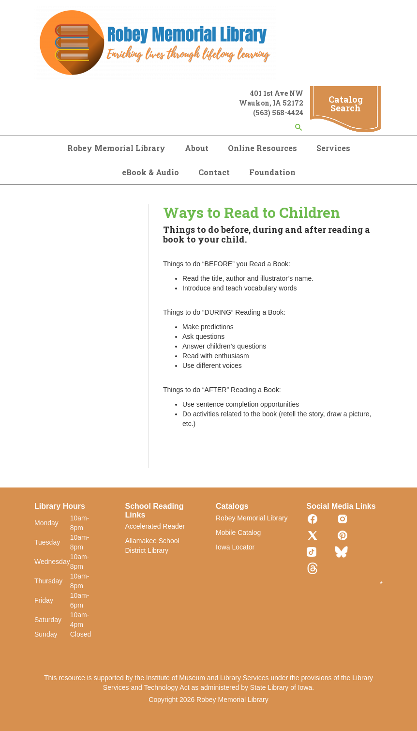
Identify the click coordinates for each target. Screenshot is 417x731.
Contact (214, 172)
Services (333, 148)
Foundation (272, 172)
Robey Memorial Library (116, 148)
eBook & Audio (150, 172)
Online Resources (262, 148)
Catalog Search (345, 103)
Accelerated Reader (155, 526)
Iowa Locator (235, 547)
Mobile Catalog (238, 532)
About (196, 148)
